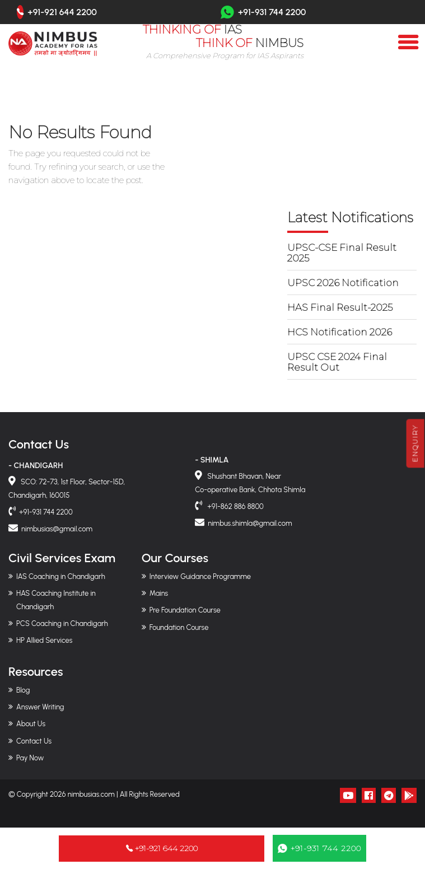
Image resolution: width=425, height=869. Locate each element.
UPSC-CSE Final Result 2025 (341, 253)
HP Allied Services (44, 640)
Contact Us (34, 741)
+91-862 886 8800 (235, 506)
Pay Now (30, 758)
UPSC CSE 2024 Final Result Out (337, 362)
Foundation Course (179, 627)
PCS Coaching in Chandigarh (62, 623)
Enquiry (415, 443)
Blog (23, 690)
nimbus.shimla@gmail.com (250, 523)
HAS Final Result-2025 (340, 307)
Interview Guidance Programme (200, 576)
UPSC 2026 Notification (343, 282)
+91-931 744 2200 (263, 12)
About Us (30, 724)
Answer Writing (40, 707)
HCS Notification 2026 (339, 332)
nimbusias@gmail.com (56, 529)
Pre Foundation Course (185, 610)
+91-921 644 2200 (62, 12)
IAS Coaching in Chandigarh (60, 576)
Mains (159, 593)
